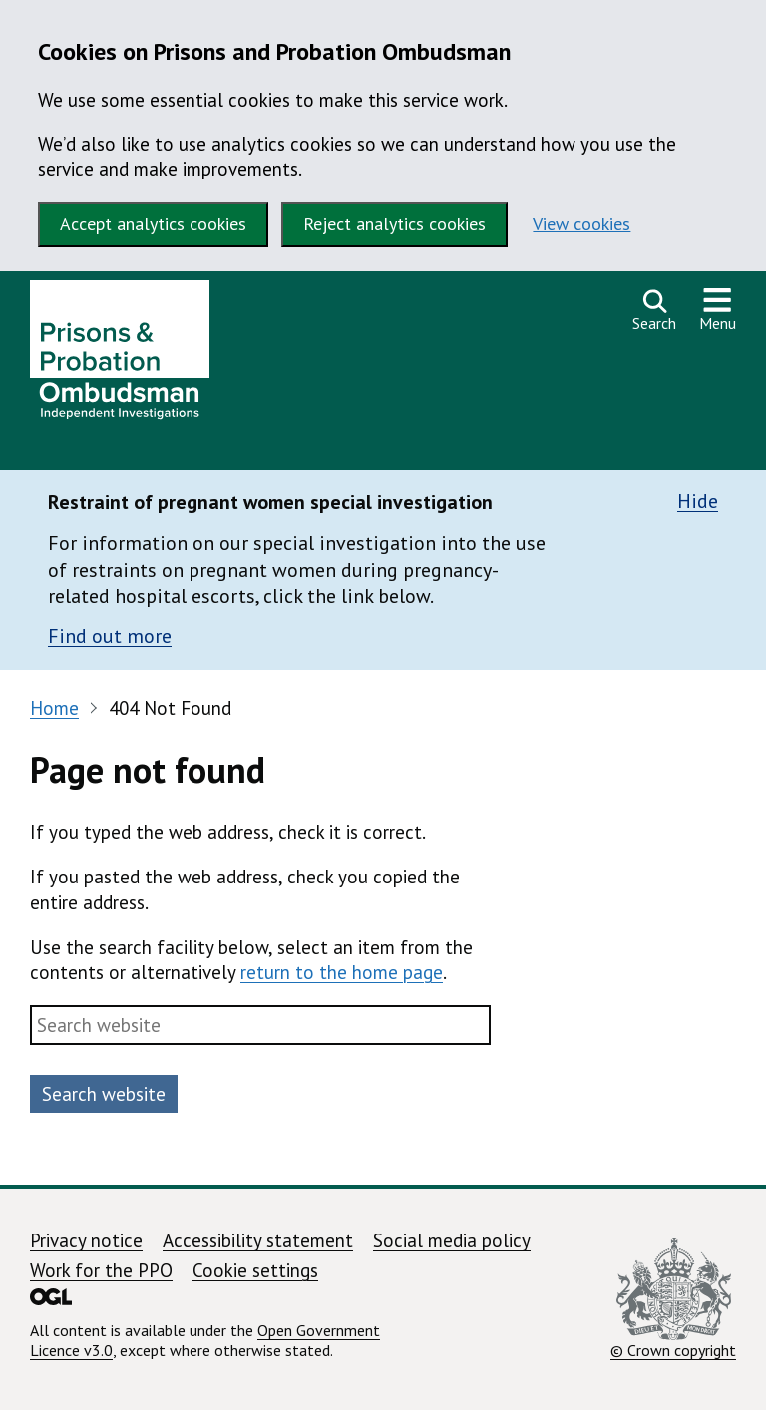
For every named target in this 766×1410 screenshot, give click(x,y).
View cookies (581, 223)
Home (54, 708)
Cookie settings (255, 1270)
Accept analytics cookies (153, 223)
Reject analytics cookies (394, 223)
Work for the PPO (101, 1270)
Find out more (110, 636)
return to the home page (341, 972)
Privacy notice (86, 1240)
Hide (697, 501)
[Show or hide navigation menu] (717, 310)
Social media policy (452, 1240)
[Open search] (654, 310)
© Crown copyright (673, 1299)
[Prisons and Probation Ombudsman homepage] (119, 355)
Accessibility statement (258, 1240)
